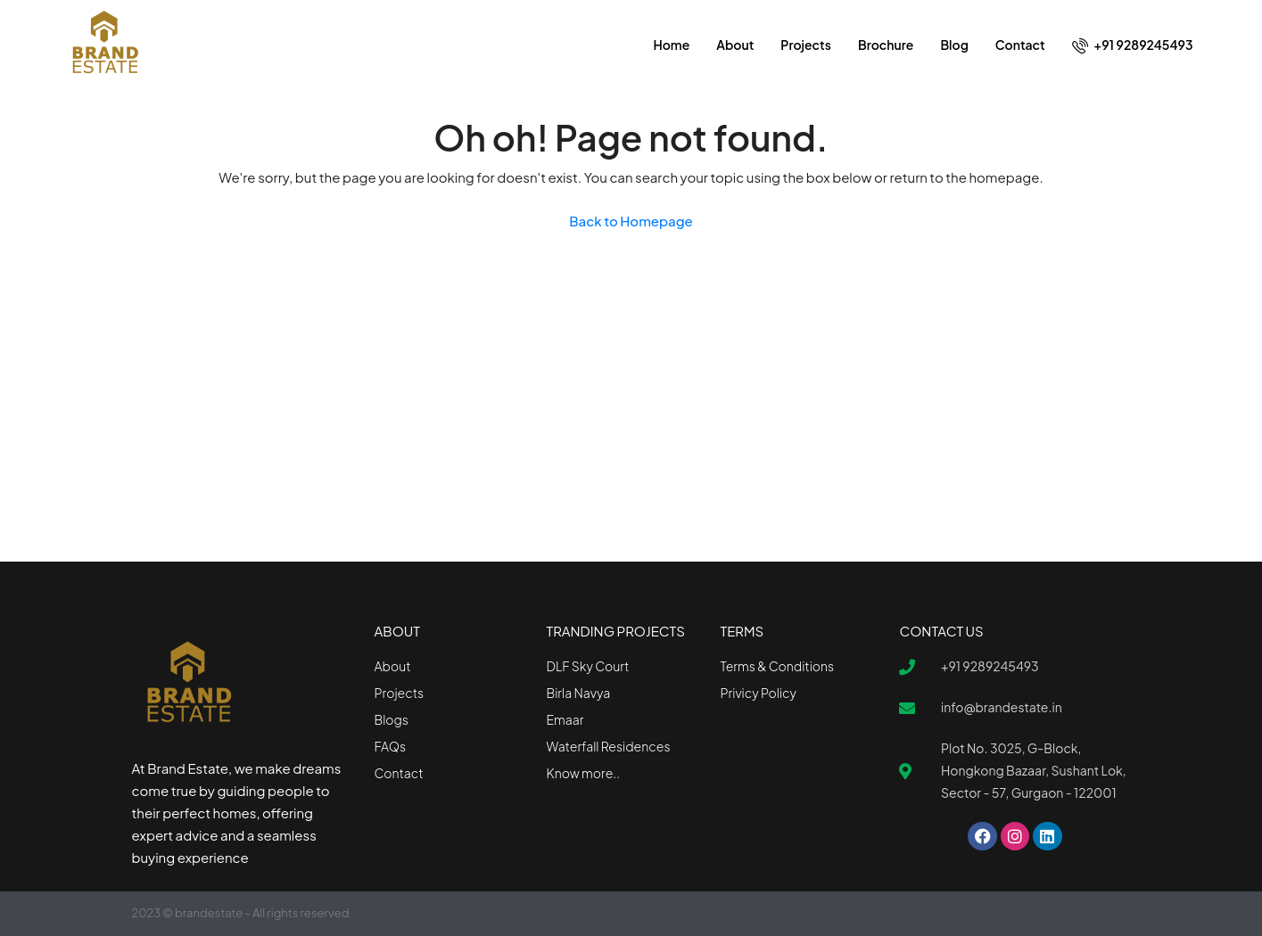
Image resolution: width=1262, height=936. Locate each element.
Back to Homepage (631, 220)
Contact (1020, 45)
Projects (805, 45)
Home (671, 45)
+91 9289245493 (1132, 45)
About (735, 45)
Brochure (885, 45)
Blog (954, 45)
